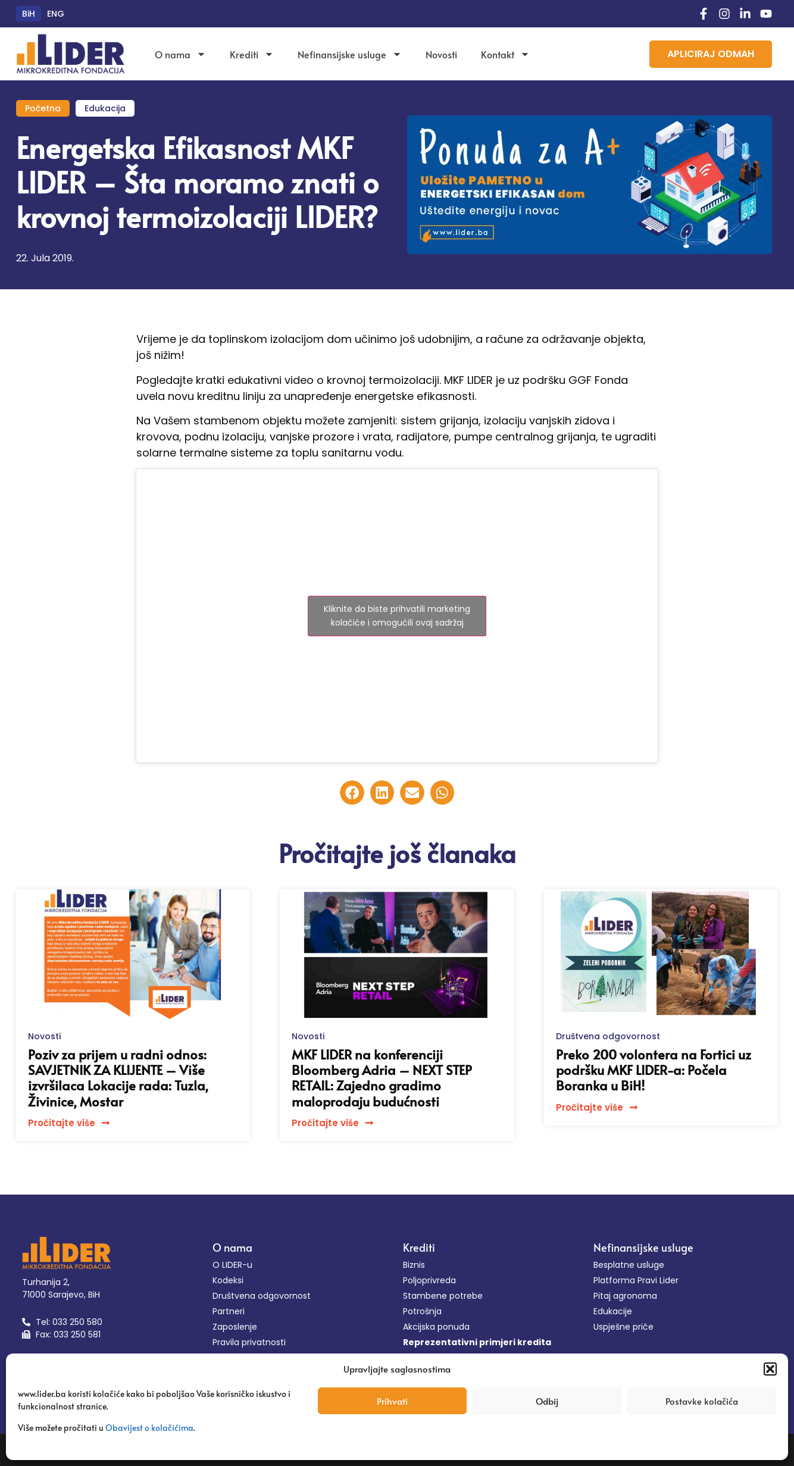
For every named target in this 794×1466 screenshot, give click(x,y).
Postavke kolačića (701, 1401)
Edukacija (105, 108)
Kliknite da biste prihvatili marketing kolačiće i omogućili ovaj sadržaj (397, 616)
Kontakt (505, 54)
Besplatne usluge (628, 1265)
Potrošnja (422, 1311)
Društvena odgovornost (608, 1036)
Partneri (228, 1311)
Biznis (414, 1265)
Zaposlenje (234, 1327)
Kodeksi (227, 1280)
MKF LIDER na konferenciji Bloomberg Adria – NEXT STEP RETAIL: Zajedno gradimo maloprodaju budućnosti (382, 1077)
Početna (43, 108)
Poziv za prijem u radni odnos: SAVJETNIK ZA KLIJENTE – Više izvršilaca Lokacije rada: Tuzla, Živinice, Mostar (118, 1077)
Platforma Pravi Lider (636, 1280)
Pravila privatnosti (249, 1342)
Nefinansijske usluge (350, 54)
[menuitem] (28, 13)
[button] (770, 1369)
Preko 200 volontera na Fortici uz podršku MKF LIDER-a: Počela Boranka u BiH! (653, 1070)
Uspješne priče (623, 1327)
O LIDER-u (232, 1265)
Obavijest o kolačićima (149, 1427)
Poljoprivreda (429, 1280)
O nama (180, 54)
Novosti (441, 54)
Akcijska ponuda (436, 1327)
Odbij (547, 1401)
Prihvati (392, 1401)
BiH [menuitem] (28, 14)
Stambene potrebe (443, 1296)
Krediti (252, 54)
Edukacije (612, 1311)
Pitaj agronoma (625, 1296)
